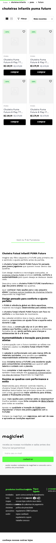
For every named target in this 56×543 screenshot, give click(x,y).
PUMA (37, 407)
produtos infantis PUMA (13, 275)
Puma (32, 2)
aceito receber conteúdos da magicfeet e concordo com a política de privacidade (28, 466)
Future (40, 2)
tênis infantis (47, 401)
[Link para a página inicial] (5, 2)
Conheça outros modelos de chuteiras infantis (30, 292)
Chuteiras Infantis (18, 2)
